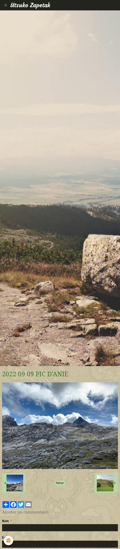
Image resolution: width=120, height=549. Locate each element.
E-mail (6, 537)
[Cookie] (8, 540)
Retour (60, 483)
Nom (5, 521)
